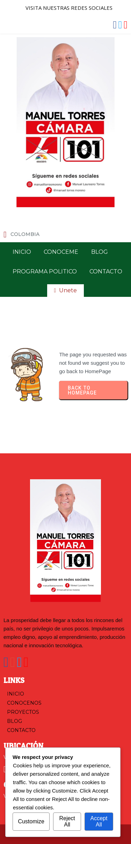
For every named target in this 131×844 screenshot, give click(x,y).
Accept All (98, 821)
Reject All (67, 821)
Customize (31, 821)
